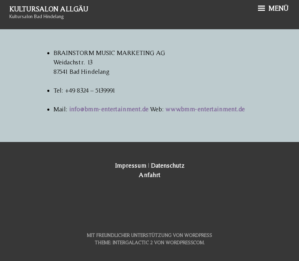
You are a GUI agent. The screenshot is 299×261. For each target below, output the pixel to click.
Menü (273, 8)
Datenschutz (167, 165)
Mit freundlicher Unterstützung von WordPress (149, 235)
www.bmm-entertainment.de (205, 109)
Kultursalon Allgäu (48, 9)
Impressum (130, 165)
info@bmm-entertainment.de (108, 109)
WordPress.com (184, 242)
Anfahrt (149, 175)
